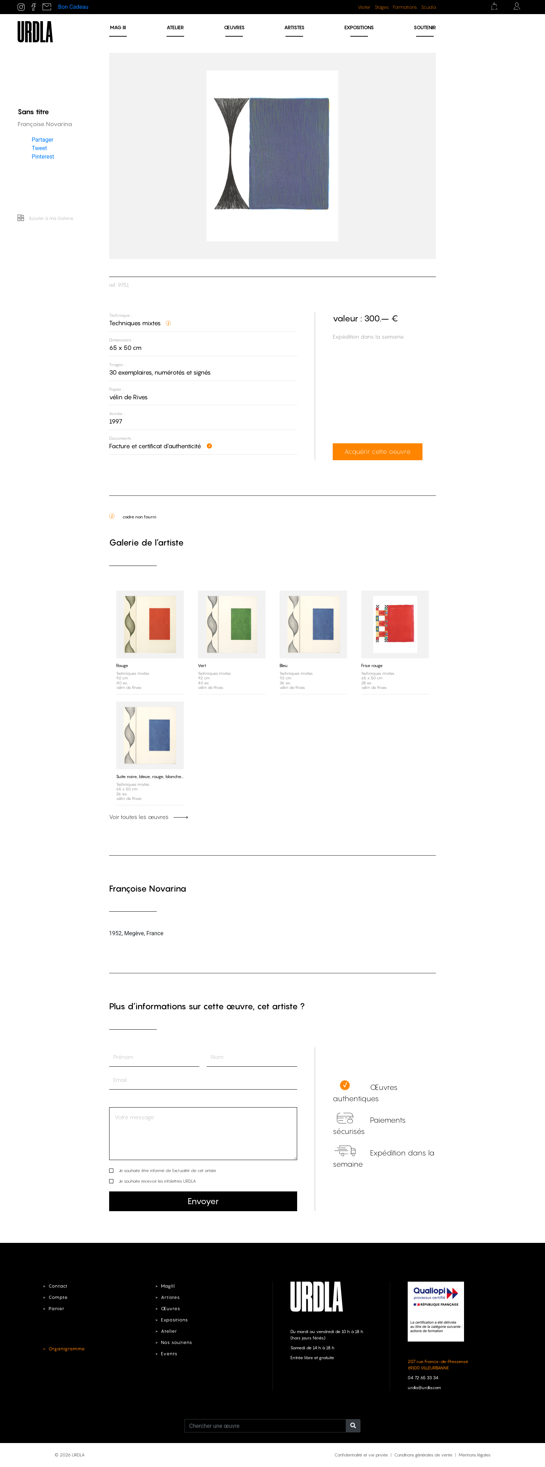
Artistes (294, 27)
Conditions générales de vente (423, 1454)
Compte (58, 1297)
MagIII (168, 1286)
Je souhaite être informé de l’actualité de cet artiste (167, 1170)
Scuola (428, 7)
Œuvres (234, 27)
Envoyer (203, 1201)
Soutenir (425, 27)
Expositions (359, 27)
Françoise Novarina (147, 888)
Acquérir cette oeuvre (377, 451)
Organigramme (67, 1348)
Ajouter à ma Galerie (46, 218)
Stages (382, 7)
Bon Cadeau (73, 7)
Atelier (175, 27)
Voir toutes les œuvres (148, 816)
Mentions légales (474, 1454)
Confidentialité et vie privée (361, 1454)
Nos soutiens (176, 1342)
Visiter (364, 7)
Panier (56, 1308)
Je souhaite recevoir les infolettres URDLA (157, 1181)
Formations (405, 7)
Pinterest (43, 156)
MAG (118, 27)
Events (169, 1353)
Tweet (39, 147)
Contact (58, 1286)
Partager (42, 139)
